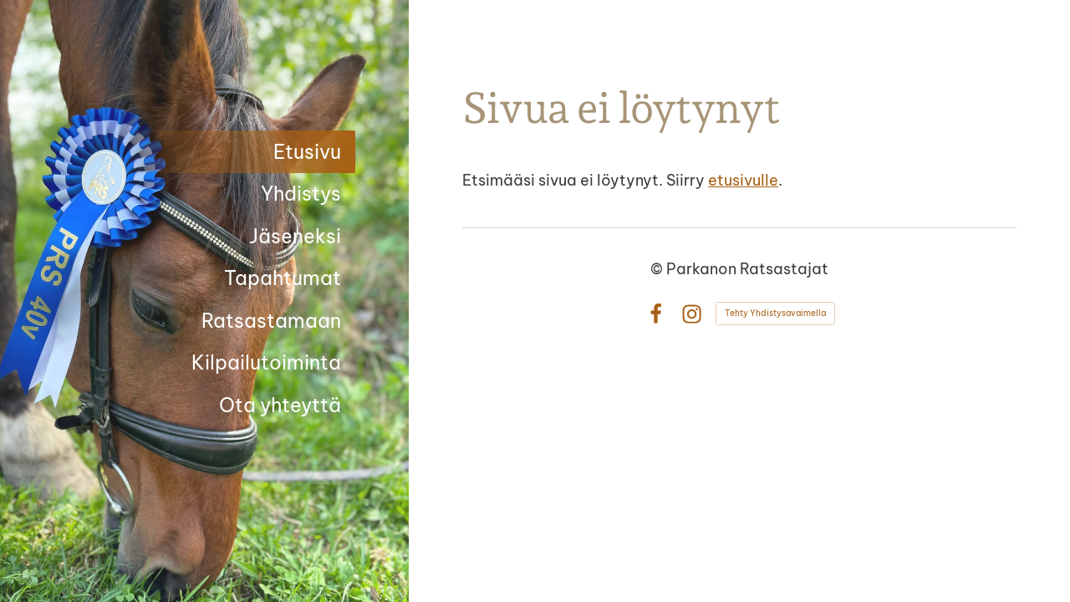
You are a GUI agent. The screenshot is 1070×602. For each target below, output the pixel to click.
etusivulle (743, 180)
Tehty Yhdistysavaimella (775, 313)
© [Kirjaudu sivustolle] (658, 268)
